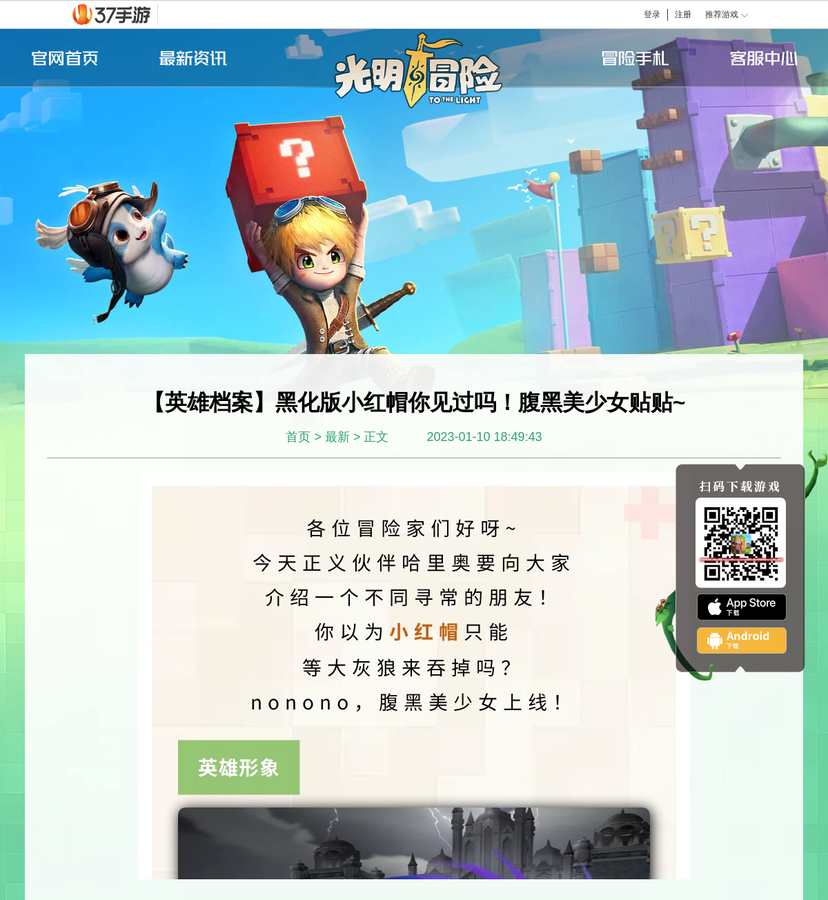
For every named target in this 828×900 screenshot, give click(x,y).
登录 (652, 14)
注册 (683, 14)
